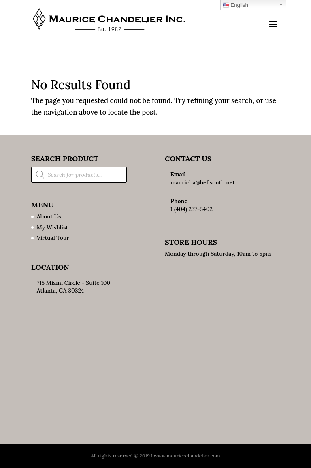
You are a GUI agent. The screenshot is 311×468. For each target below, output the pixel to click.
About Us (49, 216)
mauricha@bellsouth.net (202, 182)
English (235, 5)
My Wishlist (52, 227)
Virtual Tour (53, 237)
